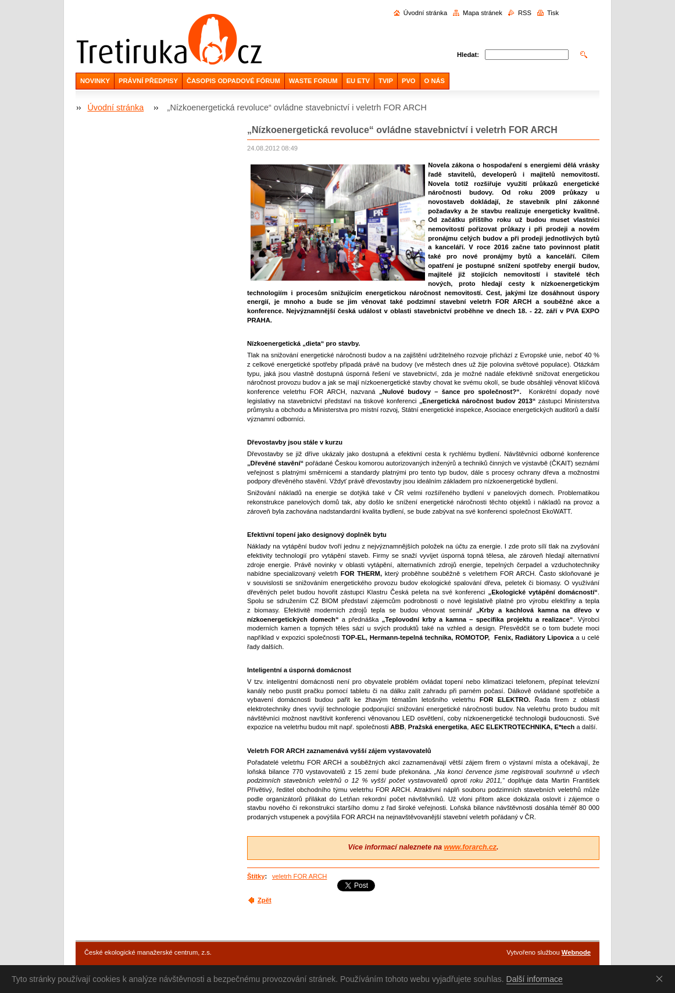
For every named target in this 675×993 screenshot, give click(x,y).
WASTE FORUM (313, 80)
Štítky (256, 876)
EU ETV (358, 80)
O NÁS (434, 80)
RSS (524, 12)
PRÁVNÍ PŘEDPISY (148, 80)
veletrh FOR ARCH (299, 876)
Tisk (553, 12)
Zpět (265, 900)
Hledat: (468, 54)
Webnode (576, 952)
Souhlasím (661, 978)
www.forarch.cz (470, 847)
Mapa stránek (482, 12)
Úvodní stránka (425, 12)
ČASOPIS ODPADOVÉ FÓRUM (233, 80)
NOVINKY (95, 80)
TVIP (385, 80)
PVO (409, 80)
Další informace (534, 979)
